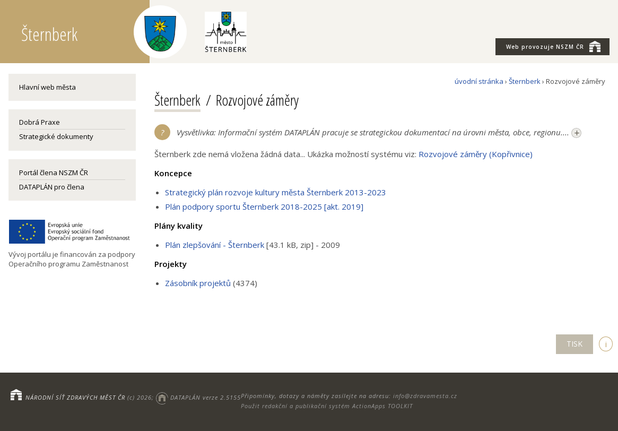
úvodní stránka (479, 81)
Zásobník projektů (198, 283)
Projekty (170, 263)
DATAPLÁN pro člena (51, 187)
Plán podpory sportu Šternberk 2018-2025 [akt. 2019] (264, 206)
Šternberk (525, 81)
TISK (574, 344)
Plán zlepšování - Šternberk (214, 244)
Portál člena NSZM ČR (53, 172)
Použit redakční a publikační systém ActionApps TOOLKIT (327, 406)
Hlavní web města (47, 87)
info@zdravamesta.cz (425, 396)
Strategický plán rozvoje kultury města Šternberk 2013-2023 (275, 192)
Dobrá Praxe (39, 122)
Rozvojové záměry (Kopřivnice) (476, 154)
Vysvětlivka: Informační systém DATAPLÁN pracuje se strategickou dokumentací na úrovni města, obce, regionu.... (379, 132)
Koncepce (173, 173)
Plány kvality (178, 225)
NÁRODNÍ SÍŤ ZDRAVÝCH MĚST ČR (75, 397)
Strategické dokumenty (56, 136)
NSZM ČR (553, 46)
